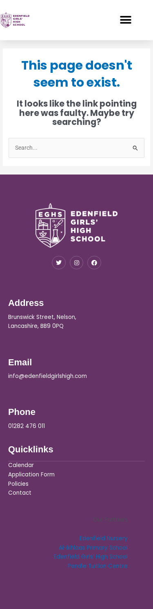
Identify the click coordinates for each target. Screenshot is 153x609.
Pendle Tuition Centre (98, 566)
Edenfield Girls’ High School (91, 557)
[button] (125, 20)
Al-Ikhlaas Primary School (93, 548)
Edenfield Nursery (104, 538)
